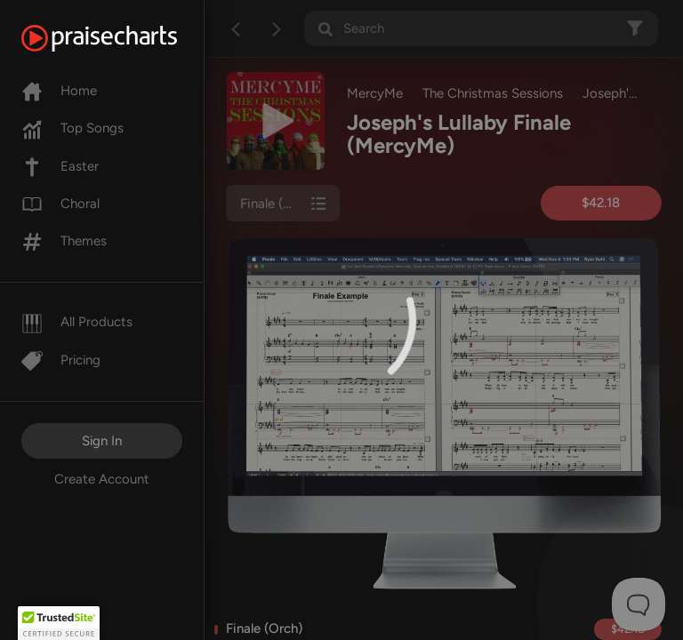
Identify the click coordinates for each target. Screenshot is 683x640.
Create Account (101, 479)
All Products (77, 322)
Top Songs (72, 128)
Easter (60, 166)
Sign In (102, 441)
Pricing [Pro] (60, 360)
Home (59, 91)
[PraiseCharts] (121, 38)
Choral (60, 204)
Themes (64, 241)
